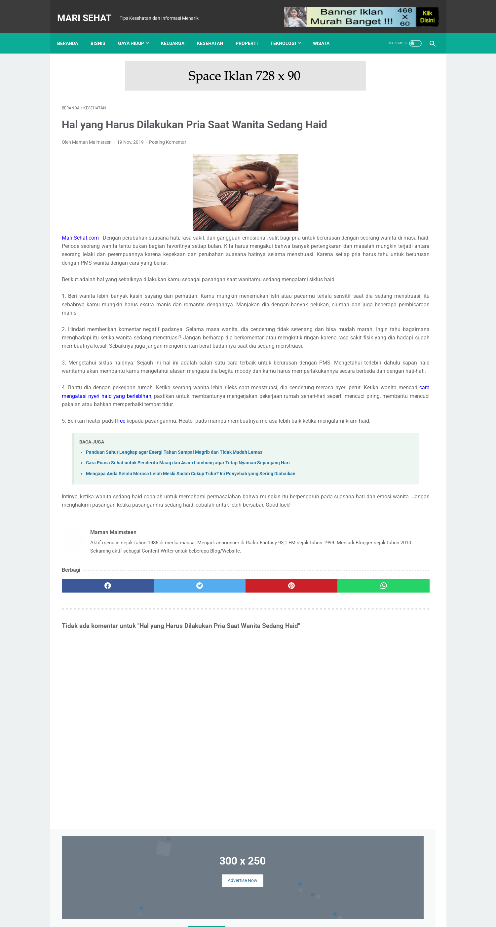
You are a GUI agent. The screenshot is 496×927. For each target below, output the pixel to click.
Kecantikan (406, 483)
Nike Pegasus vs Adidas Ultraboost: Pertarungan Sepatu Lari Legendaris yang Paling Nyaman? (403, 590)
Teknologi (288, 32)
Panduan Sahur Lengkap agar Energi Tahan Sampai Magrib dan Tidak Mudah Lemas (174, 512)
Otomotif (375, 508)
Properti (251, 32)
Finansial (392, 471)
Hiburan (379, 483)
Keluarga (177, 32)
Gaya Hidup (136, 32)
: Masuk (379, 916)
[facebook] (93, 663)
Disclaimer (237, 906)
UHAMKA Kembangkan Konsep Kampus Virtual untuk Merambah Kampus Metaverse (379, 302)
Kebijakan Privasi (272, 906)
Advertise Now (385, 98)
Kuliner (402, 496)
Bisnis (102, 32)
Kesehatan (215, 32)
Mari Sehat (89, 11)
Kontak (213, 906)
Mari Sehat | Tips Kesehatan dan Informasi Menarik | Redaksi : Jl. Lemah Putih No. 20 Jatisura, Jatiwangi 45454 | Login (249, 916)
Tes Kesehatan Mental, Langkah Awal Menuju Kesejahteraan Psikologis (378, 393)
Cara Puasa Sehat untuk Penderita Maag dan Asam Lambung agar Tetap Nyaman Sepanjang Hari (188, 523)
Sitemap (305, 906)
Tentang (190, 906)
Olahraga (348, 508)
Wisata (326, 32)
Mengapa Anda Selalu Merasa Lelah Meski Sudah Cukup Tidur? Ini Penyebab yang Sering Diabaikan (190, 534)
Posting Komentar (167, 152)
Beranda (72, 32)
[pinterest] (218, 663)
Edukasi (367, 471)
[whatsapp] (280, 663)
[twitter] (155, 663)
